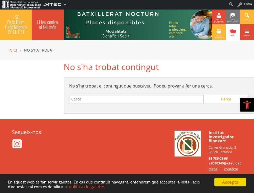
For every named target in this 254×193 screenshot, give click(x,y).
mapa (213, 169)
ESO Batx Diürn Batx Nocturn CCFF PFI (16, 24)
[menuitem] (21, 4)
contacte (231, 169)
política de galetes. (87, 187)
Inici (12, 50)
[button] (247, 105)
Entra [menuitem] (248, 4)
